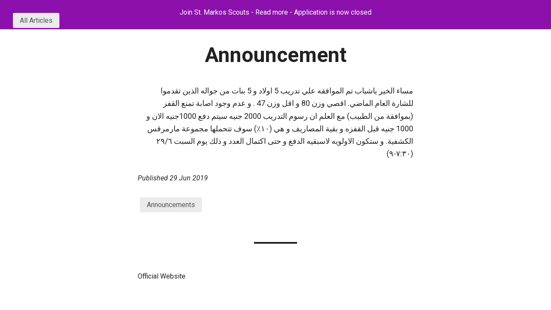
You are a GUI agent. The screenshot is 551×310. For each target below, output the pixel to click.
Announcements (171, 205)
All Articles (36, 20)
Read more (271, 12)
